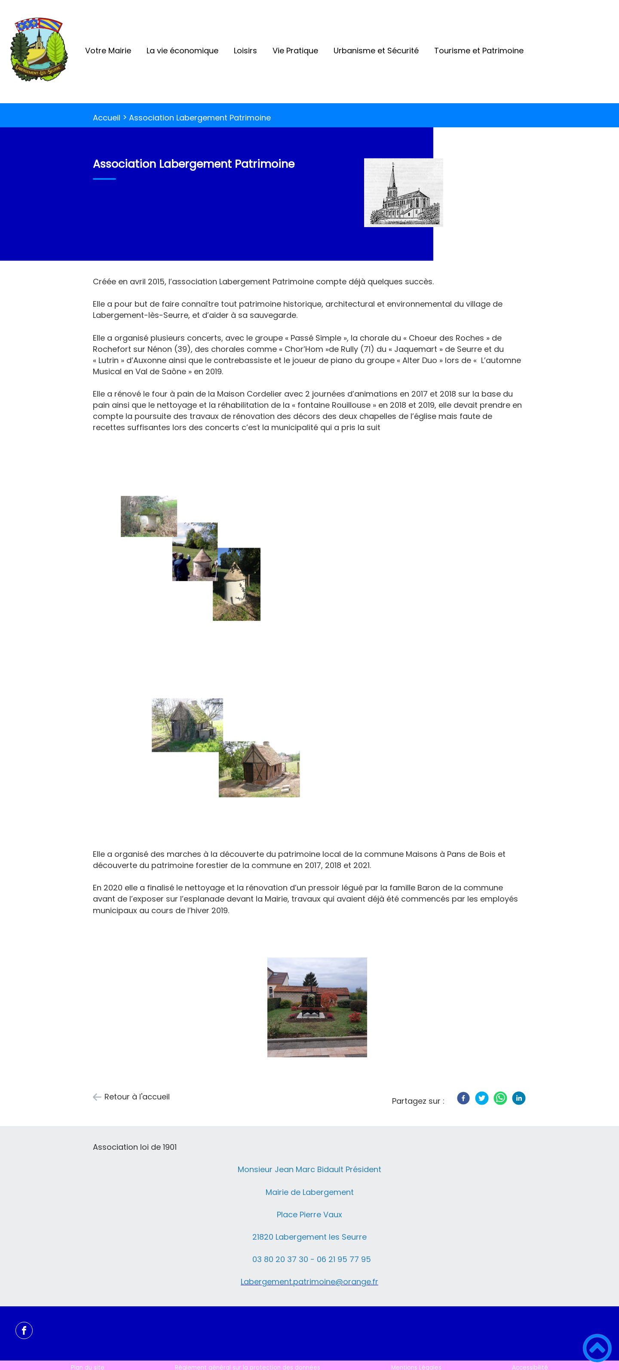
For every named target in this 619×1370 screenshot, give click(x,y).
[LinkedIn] (519, 1098)
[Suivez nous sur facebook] (24, 1330)
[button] (597, 1348)
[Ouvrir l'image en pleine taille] (403, 194)
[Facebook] (463, 1098)
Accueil (106, 117)
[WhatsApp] (500, 1098)
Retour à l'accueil (137, 1096)
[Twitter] (482, 1098)
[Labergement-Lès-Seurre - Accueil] (39, 51)
